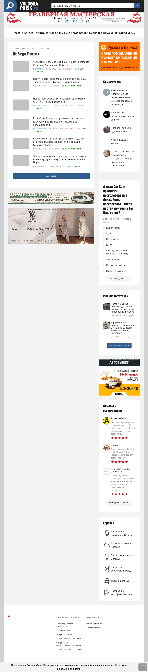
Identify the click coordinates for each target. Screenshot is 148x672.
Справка (108, 523)
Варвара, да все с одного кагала (121, 129)
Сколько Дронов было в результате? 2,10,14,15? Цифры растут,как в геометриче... (123, 158)
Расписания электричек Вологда (122, 533)
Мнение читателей (115, 296)
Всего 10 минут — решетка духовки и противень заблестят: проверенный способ (123, 308)
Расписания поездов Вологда (122, 557)
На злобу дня (40, 86)
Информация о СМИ (64, 634)
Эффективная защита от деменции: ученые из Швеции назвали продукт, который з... (122, 327)
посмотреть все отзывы (119, 503)
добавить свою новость (119, 345)
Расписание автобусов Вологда (121, 592)
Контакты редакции (94, 623)
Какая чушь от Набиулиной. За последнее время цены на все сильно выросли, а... (122, 97)
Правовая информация (65, 630)
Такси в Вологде (120, 580)
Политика (38, 69)
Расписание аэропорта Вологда (121, 569)
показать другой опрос (119, 278)
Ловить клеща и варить (119, 141)
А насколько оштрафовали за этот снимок (123, 116)
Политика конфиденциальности (68, 639)
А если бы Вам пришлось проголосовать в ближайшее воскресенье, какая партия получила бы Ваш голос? (118, 200)
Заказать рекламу (93, 628)
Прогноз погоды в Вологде (121, 545)
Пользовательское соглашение (68, 650)
